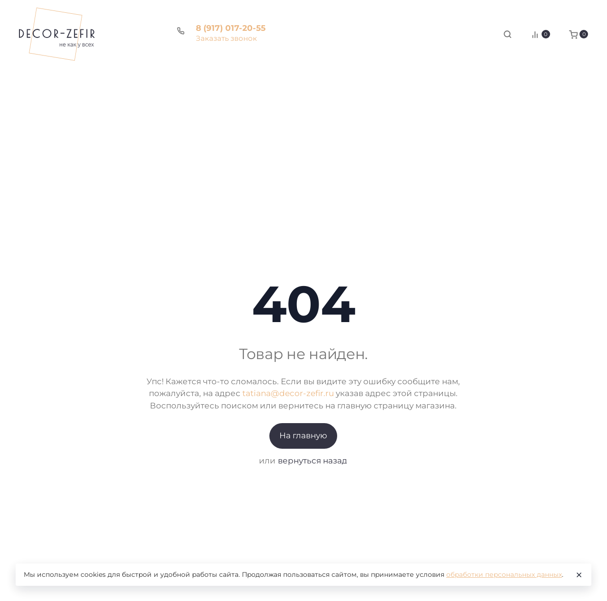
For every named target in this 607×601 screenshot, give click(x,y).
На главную (303, 435)
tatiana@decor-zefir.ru (288, 393)
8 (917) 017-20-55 (231, 28)
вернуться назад (312, 460)
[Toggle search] (507, 34)
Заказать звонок (226, 38)
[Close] (579, 575)
